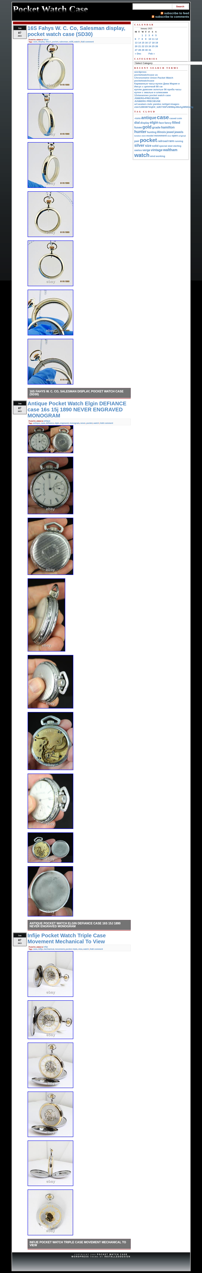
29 (143, 50)
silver (139, 145)
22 (143, 46)
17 (149, 42)
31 (149, 50)
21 (139, 46)
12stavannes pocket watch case (152, 95)
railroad (163, 141)
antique (47, 421)
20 (136, 46)
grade (156, 127)
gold (147, 127)
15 (143, 42)
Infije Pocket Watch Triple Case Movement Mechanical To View (78, 1244)
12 (156, 39)
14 (139, 42)
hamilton (168, 127)
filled (176, 122)
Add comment (87, 42)
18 (153, 42)
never (83, 423)
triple (75, 949)
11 (153, 39)
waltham (170, 150)
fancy (168, 122)
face (161, 123)
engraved (64, 423)
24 (149, 46)
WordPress (80, 1256)
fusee (138, 127)
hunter (140, 132)
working (160, 156)
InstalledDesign (117, 1256)
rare (171, 141)
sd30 (71, 42)
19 (156, 42)
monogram (74, 423)
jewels (178, 132)
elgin (57, 423)
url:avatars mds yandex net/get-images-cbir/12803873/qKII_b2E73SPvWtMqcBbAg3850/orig (163, 105)
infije (46, 947)
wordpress (140, 72)
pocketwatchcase (144, 80)
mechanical (49, 949)
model (150, 135)
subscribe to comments (172, 16)
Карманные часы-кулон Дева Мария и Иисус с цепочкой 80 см (157, 85)
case (35, 42)
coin (179, 118)
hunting (151, 132)
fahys (46, 39)
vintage (157, 150)
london (137, 136)
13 (136, 42)
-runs (137, 118)
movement (60, 949)
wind (152, 156)
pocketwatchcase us (146, 74)
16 (146, 42)
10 (149, 39)
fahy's (48, 42)
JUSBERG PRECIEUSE (147, 101)
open (175, 135)
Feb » (151, 53)
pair (136, 141)
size (148, 145)
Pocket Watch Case (112, 1254)
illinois (161, 132)
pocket (55, 42)
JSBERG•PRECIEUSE (146, 98)
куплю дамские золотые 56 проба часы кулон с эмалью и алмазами (157, 91)
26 (156, 46)
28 (139, 50)
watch (77, 42)
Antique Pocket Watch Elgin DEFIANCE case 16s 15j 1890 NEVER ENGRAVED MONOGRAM (75, 925)
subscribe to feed (176, 13)
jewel (170, 132)
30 (146, 50)
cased (172, 118)
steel (170, 146)
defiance (50, 423)
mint (143, 136)
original (182, 136)
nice (169, 136)
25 (153, 46)
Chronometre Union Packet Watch (153, 77)
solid (155, 145)
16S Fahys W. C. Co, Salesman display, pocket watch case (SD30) (77, 393)
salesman (63, 42)
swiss (138, 150)
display (41, 42)
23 (146, 46)
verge (146, 150)
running (179, 141)
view (80, 949)
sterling (177, 146)
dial (137, 122)
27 (136, 50)
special (163, 146)
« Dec (138, 53)
